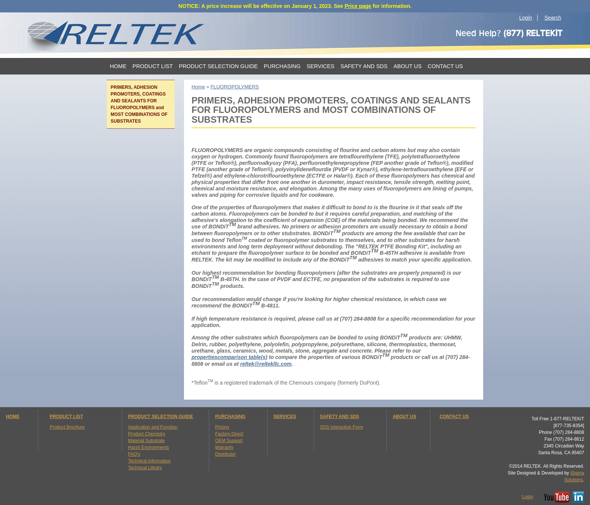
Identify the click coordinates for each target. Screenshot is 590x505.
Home (118, 66)
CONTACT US (454, 416)
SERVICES (284, 416)
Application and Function (152, 427)
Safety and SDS (364, 66)
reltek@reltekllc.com (266, 364)
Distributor (225, 454)
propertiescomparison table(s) (230, 357)
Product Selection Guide (218, 66)
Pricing (222, 427)
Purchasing (282, 66)
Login (525, 18)
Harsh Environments (148, 447)
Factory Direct (229, 434)
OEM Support (229, 440)
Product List (152, 66)
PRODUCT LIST (66, 416)
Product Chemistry (146, 434)
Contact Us (445, 66)
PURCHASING (230, 416)
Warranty (224, 447)
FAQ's (134, 454)
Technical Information (149, 461)
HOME (13, 416)
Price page (358, 6)
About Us (408, 66)
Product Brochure (67, 427)
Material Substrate (146, 440)
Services (321, 66)
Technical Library (145, 467)
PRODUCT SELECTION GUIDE (160, 416)
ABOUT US (404, 416)
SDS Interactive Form (341, 427)
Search (552, 18)
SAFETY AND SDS (339, 416)
